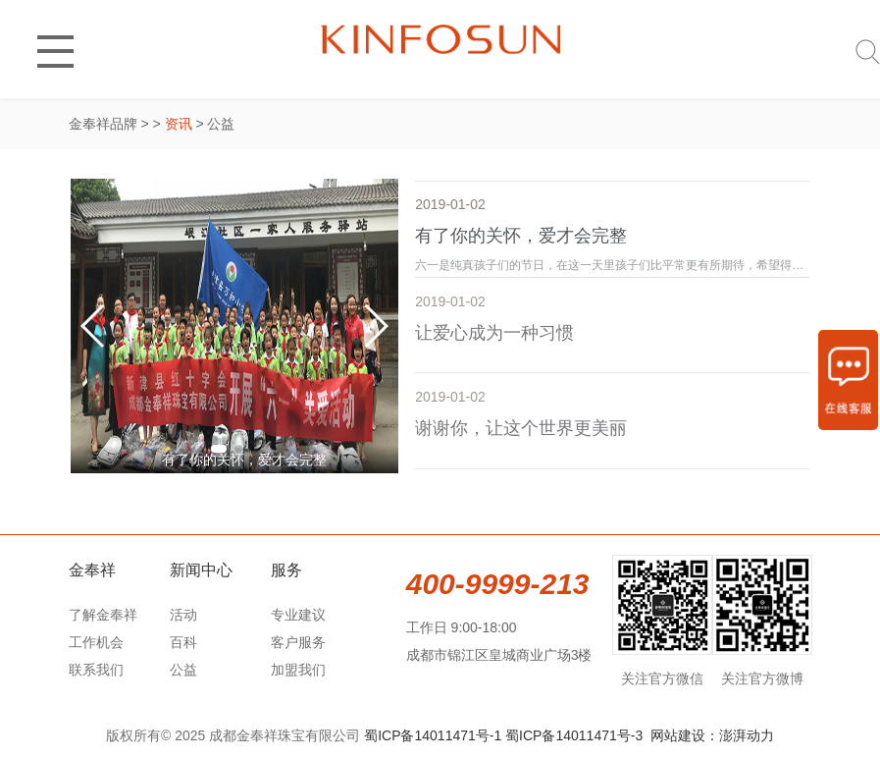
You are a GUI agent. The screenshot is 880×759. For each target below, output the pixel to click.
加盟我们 (298, 670)
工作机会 (96, 642)
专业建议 (298, 615)
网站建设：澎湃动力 (712, 735)
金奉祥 (92, 570)
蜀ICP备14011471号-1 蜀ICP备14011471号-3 (503, 735)
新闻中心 (201, 570)
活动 (183, 615)
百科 (183, 642)
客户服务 (298, 642)
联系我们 (96, 670)
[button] (219, 449)
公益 (183, 670)
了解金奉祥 (103, 615)
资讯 (178, 124)
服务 (286, 570)
